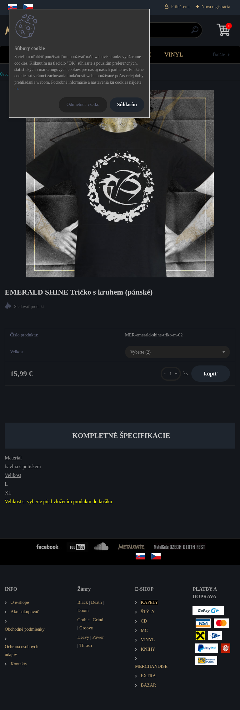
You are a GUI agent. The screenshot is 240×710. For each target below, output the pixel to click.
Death (96, 602)
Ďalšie (218, 54)
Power (98, 637)
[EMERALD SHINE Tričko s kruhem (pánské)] (120, 183)
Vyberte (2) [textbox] (140, 352)
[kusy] (171, 374)
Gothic (84, 619)
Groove (86, 627)
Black (83, 602)
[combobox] (177, 352)
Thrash (85, 645)
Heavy (83, 637)
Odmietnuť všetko (83, 104)
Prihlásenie (180, 6)
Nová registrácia (216, 6)
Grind (98, 619)
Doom (83, 610)
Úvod (4, 74)
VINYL (173, 54)
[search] (194, 32)
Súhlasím (127, 104)
